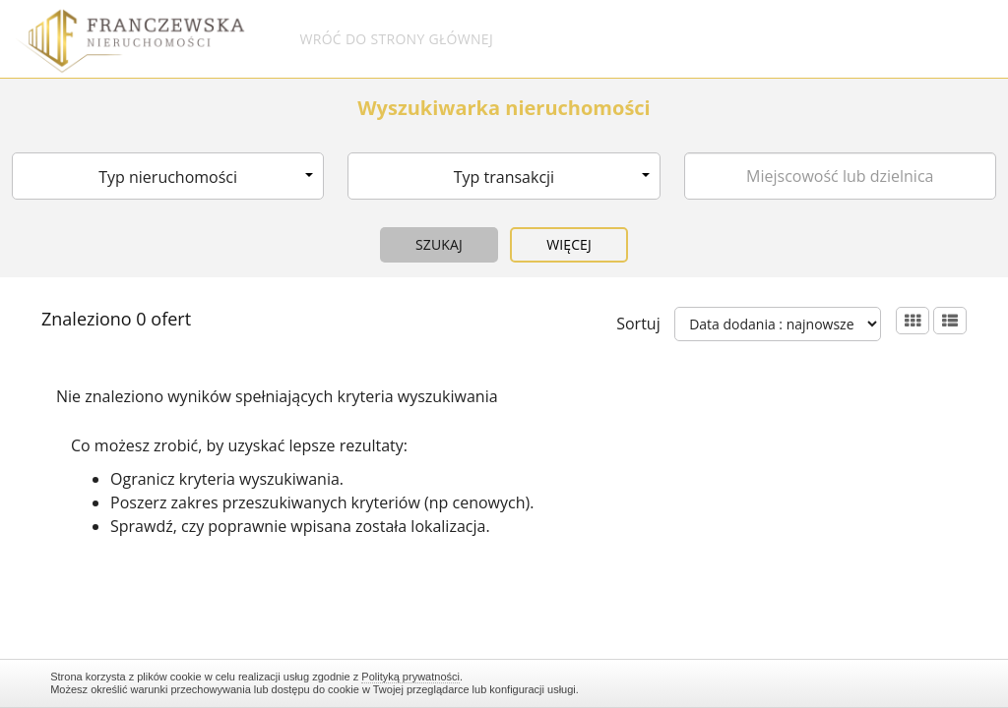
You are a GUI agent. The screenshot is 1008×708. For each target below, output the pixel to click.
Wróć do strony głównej (396, 39)
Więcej (569, 244)
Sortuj (638, 323)
